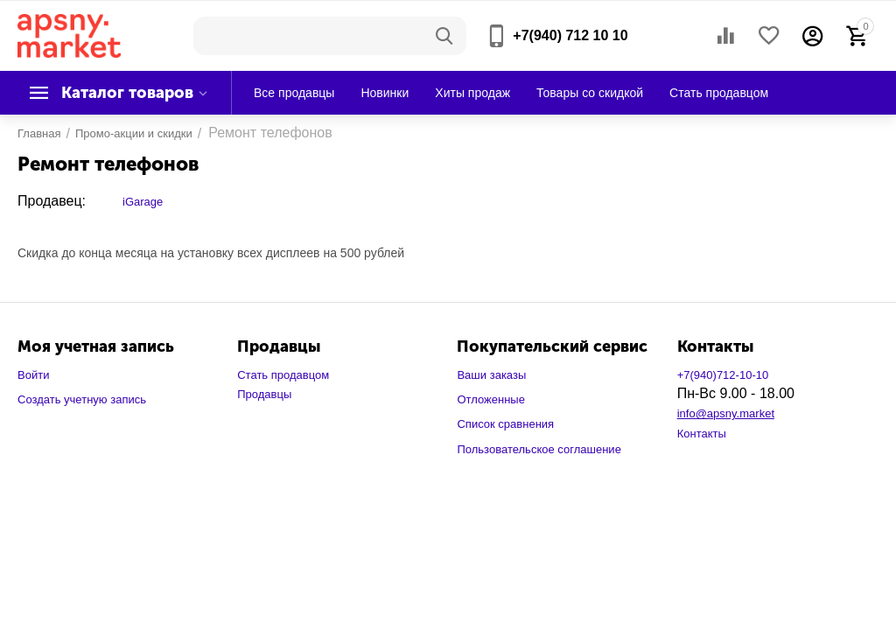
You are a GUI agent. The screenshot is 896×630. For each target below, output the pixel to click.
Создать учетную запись (82, 399)
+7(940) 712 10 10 (570, 35)
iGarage (142, 201)
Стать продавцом (283, 375)
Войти (33, 375)
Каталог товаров (127, 93)
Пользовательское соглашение (538, 449)
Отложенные (491, 399)
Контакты (701, 433)
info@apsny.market (725, 413)
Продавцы (264, 394)
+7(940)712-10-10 (723, 375)
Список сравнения (505, 423)
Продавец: (52, 200)
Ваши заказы (491, 375)
